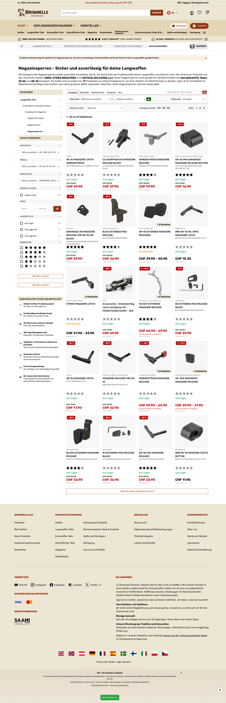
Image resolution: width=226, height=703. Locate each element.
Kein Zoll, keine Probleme (34, 325)
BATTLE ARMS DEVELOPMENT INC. (189, 156)
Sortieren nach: (77, 108)
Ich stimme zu (109, 697)
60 (168, 107)
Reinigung (195, 32)
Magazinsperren (71, 190)
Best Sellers (20, 529)
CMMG (48, 77)
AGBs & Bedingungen (99, 685)
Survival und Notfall (94, 549)
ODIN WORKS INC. (146, 229)
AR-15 (34, 81)
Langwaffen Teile (35, 32)
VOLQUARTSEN (72, 450)
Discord (20, 584)
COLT (141, 450)
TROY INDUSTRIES (146, 156)
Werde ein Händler (197, 536)
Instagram (38, 585)
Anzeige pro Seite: (147, 108)
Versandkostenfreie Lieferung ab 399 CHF (108, 2)
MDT (104, 301)
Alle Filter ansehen (40, 276)
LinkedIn (75, 585)
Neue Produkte (22, 536)
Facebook (57, 585)
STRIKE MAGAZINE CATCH (80, 303)
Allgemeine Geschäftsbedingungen (153, 529)
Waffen (20, 32)
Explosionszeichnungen (53, 25)
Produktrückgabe (143, 536)
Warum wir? (140, 522)
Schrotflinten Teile (75, 32)
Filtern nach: (74, 99)
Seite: (191, 108)
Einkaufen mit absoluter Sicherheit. (38, 335)
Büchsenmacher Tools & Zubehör (150, 32)
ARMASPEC (180, 301)
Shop (21, 25)
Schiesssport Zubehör (121, 33)
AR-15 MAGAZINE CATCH (80, 378)
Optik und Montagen (177, 32)
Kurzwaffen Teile (55, 32)
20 (159, 107)
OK (57, 208)
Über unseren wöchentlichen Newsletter (40, 347)
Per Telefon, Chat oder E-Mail (35, 316)
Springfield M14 (190, 77)
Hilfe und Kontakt (28, 2)
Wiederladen (106, 32)
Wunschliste (200, 12)
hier (111, 679)
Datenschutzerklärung (199, 549)
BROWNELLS (180, 229)
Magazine (92, 32)
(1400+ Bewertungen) (121, 39)
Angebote (201, 25)
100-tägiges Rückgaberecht (193, 2)
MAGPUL (70, 229)
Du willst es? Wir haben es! (34, 306)
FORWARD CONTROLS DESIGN (187, 375)
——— (204, 32)
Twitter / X (93, 585)
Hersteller (89, 25)
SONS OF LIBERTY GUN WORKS (115, 375)
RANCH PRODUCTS (110, 229)
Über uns (192, 529)
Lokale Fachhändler (144, 543)
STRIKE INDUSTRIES (64, 77)
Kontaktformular (196, 522)
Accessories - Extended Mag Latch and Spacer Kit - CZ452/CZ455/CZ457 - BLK (118, 307)
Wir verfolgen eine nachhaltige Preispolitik (41, 369)
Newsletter (20, 549)
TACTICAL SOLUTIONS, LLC (97, 77)
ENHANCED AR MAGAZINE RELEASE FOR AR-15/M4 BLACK (80, 235)
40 (163, 107)
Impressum (193, 543)
